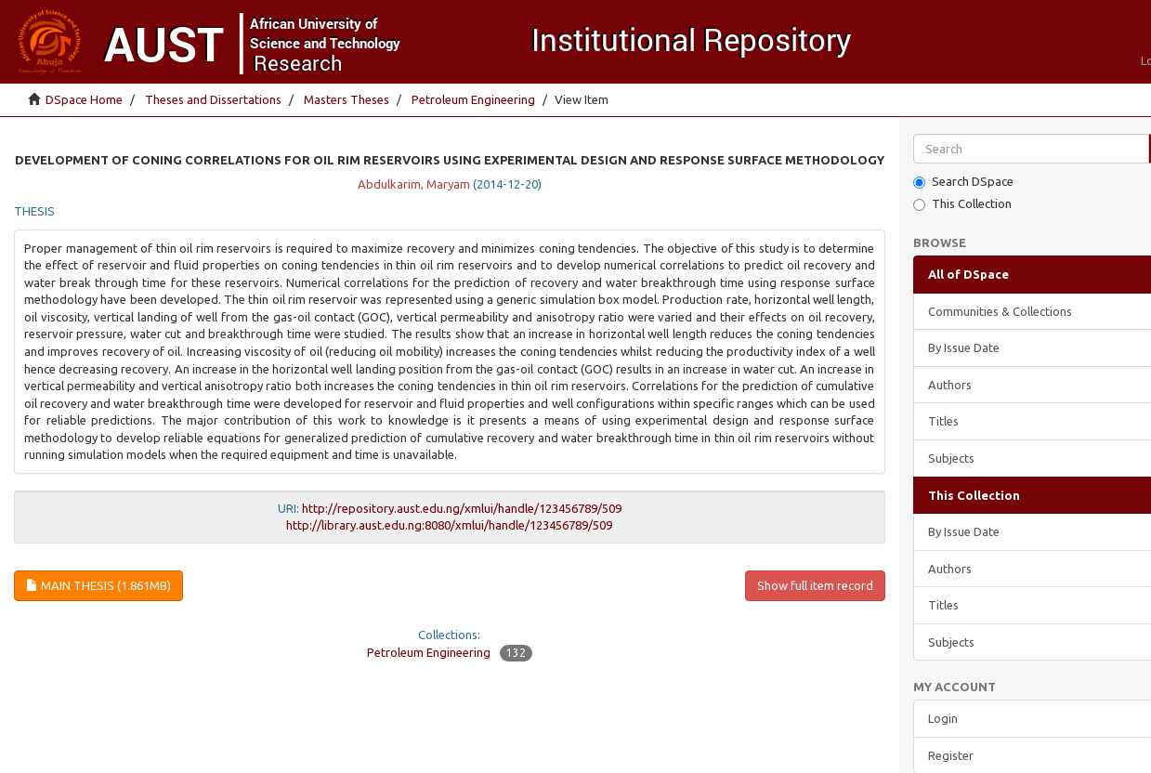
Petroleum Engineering (473, 99)
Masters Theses (346, 99)
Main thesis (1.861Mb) (98, 585)
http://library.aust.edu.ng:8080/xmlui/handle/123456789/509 (449, 524)
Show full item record (815, 585)
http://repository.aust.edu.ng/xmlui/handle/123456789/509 (461, 508)
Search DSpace (963, 182)
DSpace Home (84, 99)
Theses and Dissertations (213, 99)
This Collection (962, 204)
